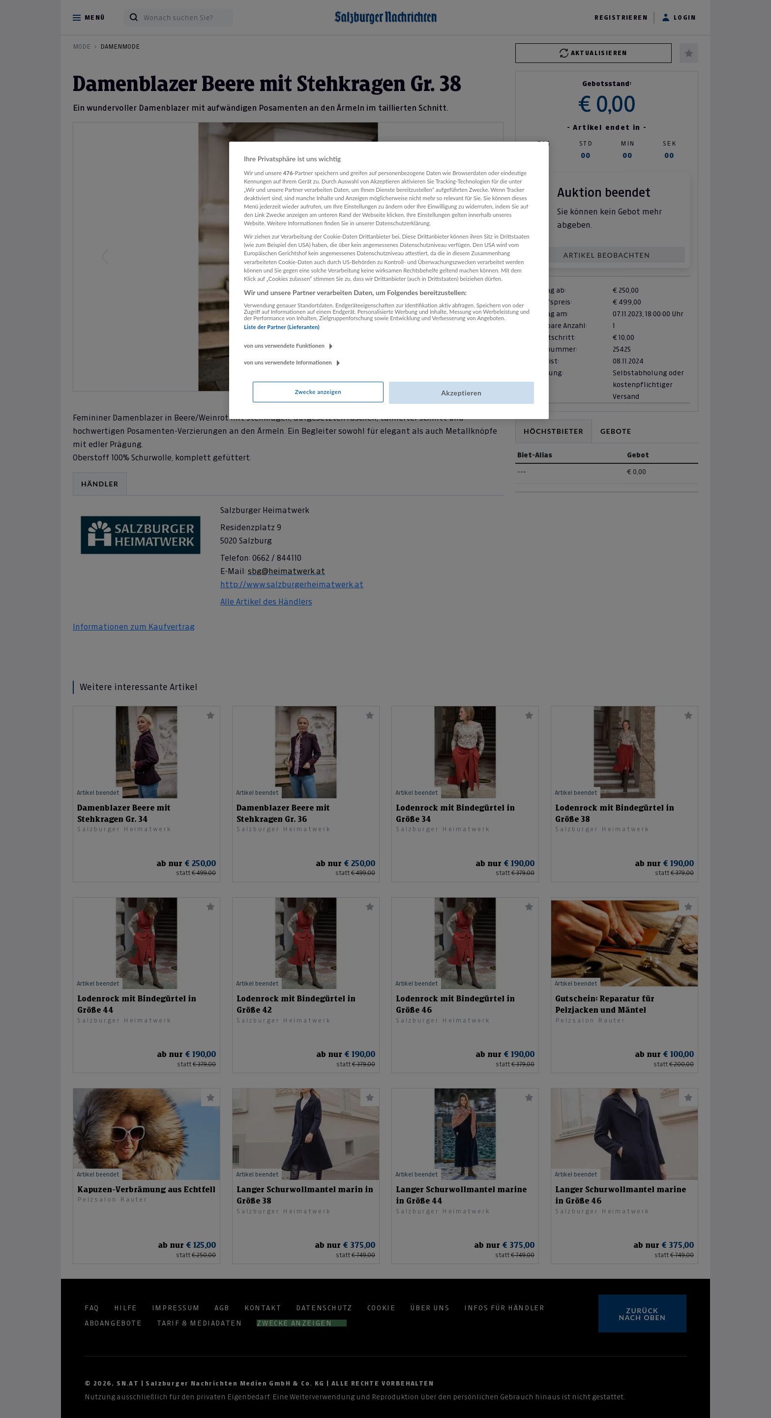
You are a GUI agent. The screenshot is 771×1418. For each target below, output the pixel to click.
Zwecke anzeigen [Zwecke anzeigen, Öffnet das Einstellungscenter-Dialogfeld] (318, 392)
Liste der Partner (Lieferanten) (282, 327)
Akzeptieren (461, 393)
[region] (389, 280)
